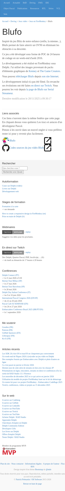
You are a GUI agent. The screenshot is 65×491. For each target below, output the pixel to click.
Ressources (34, 8)
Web (5, 14)
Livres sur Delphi (9, 189)
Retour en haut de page (32, 484)
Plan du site (5, 464)
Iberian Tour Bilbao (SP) (12, 281)
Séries (51, 8)
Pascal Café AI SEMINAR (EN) (15, 304)
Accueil (7, 3)
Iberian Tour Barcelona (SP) (13, 287)
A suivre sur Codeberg (11, 400)
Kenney (33, 71)
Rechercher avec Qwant (12, 172)
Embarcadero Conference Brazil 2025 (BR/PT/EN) (22, 309)
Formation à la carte (10, 206)
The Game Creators (50, 71)
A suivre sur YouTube (11, 414)
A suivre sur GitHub (10, 403)
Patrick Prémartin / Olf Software (29, 479)
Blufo (12, 140)
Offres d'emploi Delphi (11, 434)
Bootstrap (39, 469)
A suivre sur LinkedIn (11, 406)
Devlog (32, 3)
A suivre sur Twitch (10, 411)
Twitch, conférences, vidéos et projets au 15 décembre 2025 (26, 385)
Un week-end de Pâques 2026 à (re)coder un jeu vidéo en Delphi (28, 356)
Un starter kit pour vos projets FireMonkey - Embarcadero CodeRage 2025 (32, 382)
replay (28, 232)
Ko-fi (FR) (6, 339)
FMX (40, 3)
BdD (25, 3)
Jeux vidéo (23, 21)
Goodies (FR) (7, 327)
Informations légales (33, 464)
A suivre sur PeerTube (11, 409)
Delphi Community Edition (13, 426)
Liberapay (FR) (8, 336)
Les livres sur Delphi (10, 431)
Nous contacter (17, 464)
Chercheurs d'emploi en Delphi (14, 423)
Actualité (16, 3)
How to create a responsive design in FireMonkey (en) (24, 214)
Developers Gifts (9, 429)
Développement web (10, 191)
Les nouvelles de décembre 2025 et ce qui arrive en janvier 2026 (28, 376)
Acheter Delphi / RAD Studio (14, 417)
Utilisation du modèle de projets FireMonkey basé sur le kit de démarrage (31, 379)
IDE (47, 3)
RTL (44, 8)
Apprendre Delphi (9, 420)
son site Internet (50, 76)
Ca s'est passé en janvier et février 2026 (18, 365)
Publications (22, 8)
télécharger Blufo (25, 76)
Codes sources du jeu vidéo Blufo (26, 147)
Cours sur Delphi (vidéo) (12, 186)
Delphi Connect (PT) (10, 275)
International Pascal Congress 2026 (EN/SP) (20, 298)
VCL (58, 8)
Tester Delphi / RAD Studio (13, 437)
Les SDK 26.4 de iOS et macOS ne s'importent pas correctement (28, 354)
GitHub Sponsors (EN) (11, 333)
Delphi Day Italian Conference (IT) (16, 292)
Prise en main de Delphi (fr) (13, 216)
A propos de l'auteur (51, 464)
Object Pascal (9, 8)
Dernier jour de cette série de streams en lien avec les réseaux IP (28, 368)
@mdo (48, 469)
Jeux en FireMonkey (37, 21)
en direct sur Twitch (41, 85)
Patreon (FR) (7, 330)
